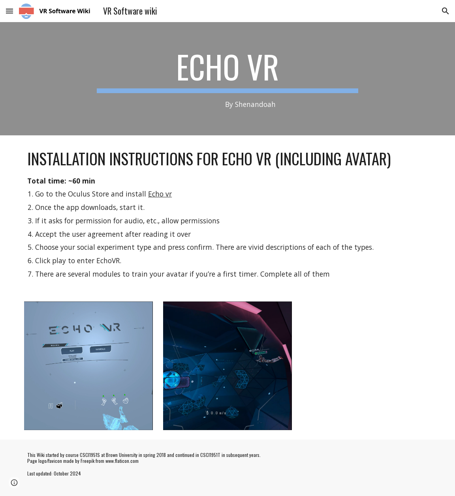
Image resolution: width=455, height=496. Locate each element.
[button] (9, 11)
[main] (227, 78)
